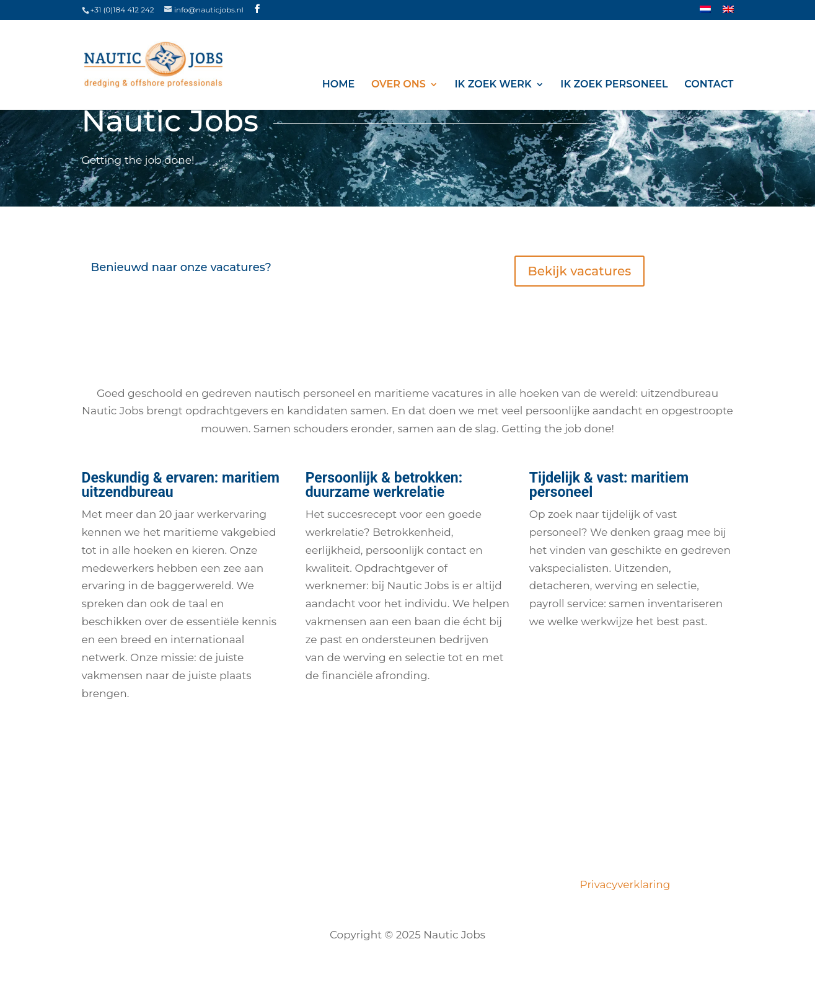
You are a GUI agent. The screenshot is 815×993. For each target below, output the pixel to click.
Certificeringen (377, 884)
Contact (708, 84)
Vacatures (177, 884)
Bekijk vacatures (580, 271)
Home (338, 84)
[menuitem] (705, 13)
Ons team (300, 884)
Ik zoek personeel (613, 84)
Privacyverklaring (623, 884)
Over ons (398, 84)
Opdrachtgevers (472, 884)
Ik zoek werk (493, 84)
